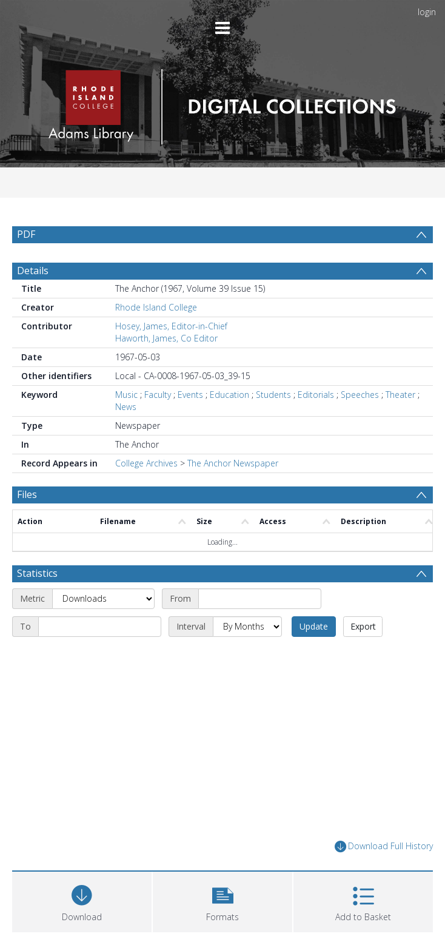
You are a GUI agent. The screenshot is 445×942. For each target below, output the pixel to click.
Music (126, 394)
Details (33, 270)
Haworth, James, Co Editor (166, 338)
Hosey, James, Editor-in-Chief (171, 326)
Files (27, 494)
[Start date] (259, 598)
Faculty (157, 394)
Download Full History (384, 846)
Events (190, 394)
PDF (26, 234)
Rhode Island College (156, 307)
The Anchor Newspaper (232, 463)
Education (229, 394)
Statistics (37, 573)
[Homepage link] (222, 103)
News (125, 406)
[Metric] (103, 598)
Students (273, 394)
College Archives (146, 463)
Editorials (316, 394)
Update (313, 626)
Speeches (360, 394)
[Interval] (247, 626)
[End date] (99, 626)
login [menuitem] (427, 12)
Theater (400, 394)
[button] (222, 900)
